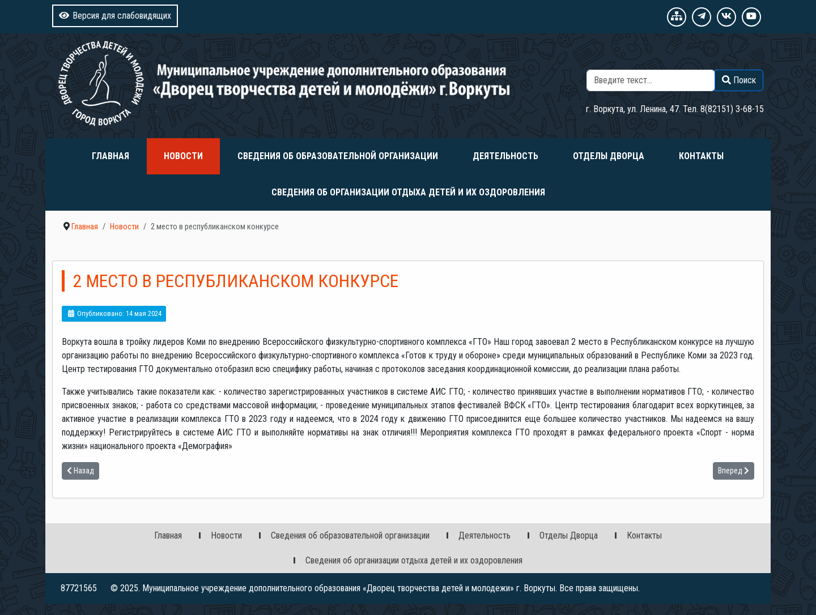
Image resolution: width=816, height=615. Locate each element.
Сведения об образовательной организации (337, 156)
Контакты (701, 156)
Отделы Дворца (608, 156)
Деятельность (505, 156)
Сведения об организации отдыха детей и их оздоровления (408, 192)
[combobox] (650, 80)
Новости (183, 156)
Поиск (752, 62)
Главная (110, 156)
